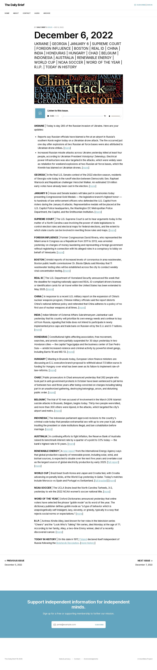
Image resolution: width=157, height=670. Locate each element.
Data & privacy (64, 659)
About (16, 13)
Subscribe (139, 5)
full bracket (101, 480)
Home (7, 13)
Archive (46, 13)
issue (50, 27)
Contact (27, 13)
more (67, 148)
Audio (37, 13)
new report (69, 451)
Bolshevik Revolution (67, 543)
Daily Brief (41, 27)
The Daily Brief (14, 4)
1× (105, 116)
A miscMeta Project (145, 659)
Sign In (149, 5)
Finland (83, 539)
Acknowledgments (91, 659)
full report (113, 462)
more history (88, 543)
